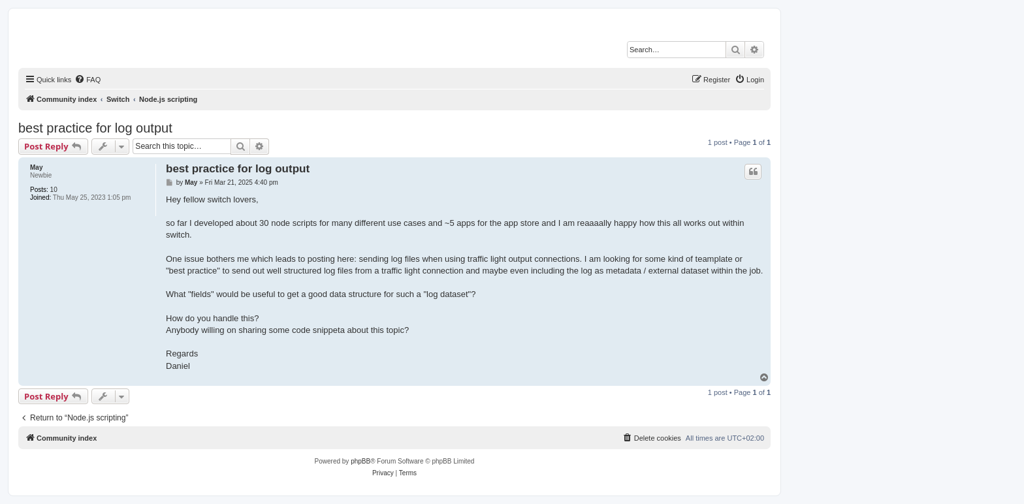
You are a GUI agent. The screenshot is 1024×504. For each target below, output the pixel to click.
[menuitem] (87, 79)
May (36, 167)
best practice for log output (95, 128)
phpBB (360, 461)
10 (53, 189)
